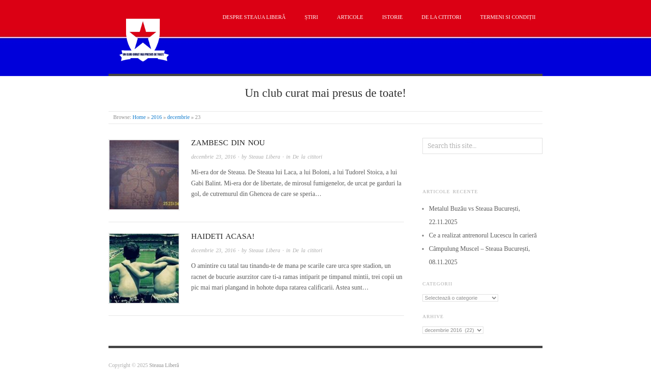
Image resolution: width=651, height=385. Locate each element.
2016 (156, 117)
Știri (311, 17)
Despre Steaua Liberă (254, 17)
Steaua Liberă (164, 365)
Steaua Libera (264, 157)
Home (139, 117)
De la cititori (441, 17)
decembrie (178, 117)
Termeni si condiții (508, 17)
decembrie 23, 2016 (213, 157)
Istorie (392, 17)
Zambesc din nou (228, 142)
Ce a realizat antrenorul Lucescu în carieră (483, 235)
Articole (350, 17)
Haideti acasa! (223, 236)
